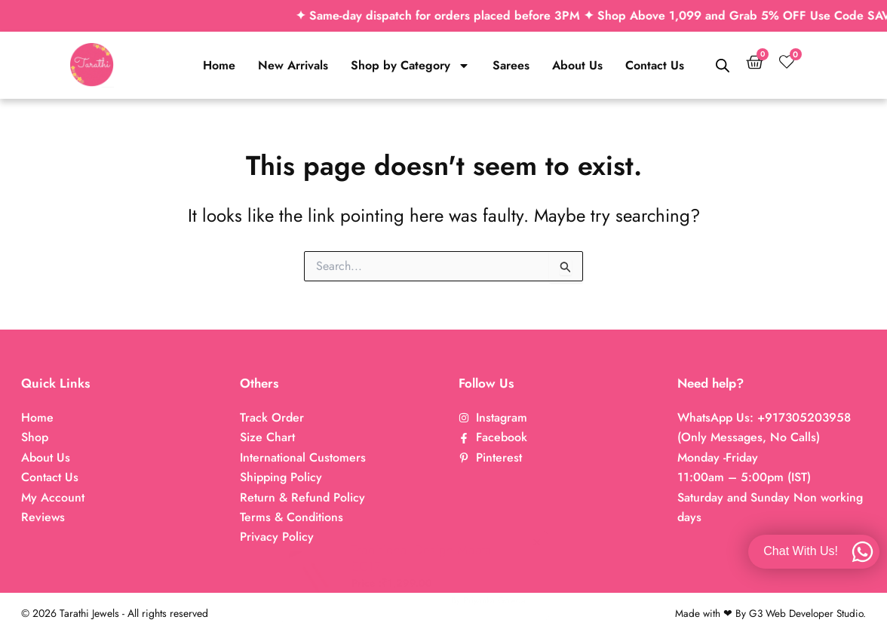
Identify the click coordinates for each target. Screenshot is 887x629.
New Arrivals (293, 65)
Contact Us (654, 65)
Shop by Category (410, 65)
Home (219, 65)
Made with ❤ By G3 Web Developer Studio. (768, 613)
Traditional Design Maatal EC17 (372, 558)
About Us (577, 65)
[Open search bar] (722, 65)
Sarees (511, 65)
